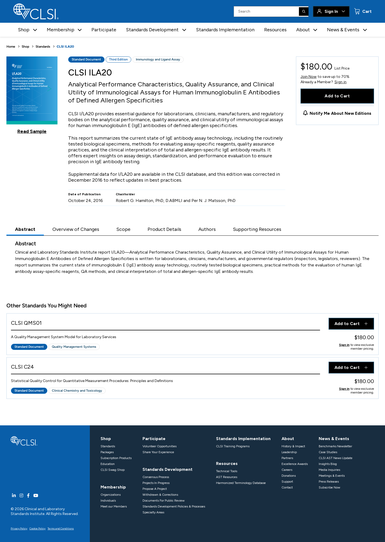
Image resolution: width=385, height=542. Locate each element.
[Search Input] (271, 11)
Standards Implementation (225, 30)
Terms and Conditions (61, 528)
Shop (25, 46)
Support (287, 481)
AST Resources (226, 477)
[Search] (304, 11)
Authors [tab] (207, 229)
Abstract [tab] (25, 229)
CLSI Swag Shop (113, 470)
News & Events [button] (343, 30)
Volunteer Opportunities (159, 446)
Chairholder (125, 194)
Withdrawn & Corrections (160, 495)
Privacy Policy (19, 528)
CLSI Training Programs (232, 446)
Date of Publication (84, 194)
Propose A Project (155, 489)
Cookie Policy (37, 528)
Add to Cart (337, 95)
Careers (287, 470)
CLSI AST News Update (335, 458)
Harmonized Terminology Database (241, 483)
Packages (107, 452)
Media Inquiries (329, 470)
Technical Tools (226, 471)
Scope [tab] (123, 229)
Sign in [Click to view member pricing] (344, 345)
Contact (287, 487)
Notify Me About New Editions (340, 113)
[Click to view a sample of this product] (31, 95)
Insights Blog (328, 464)
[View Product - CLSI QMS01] (165, 324)
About (288, 438)
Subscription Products (116, 458)
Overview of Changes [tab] (75, 229)
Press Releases (329, 481)
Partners (287, 458)
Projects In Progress (156, 483)
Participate (103, 30)
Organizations (111, 495)
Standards (43, 46)
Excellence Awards (295, 464)
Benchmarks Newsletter (335, 446)
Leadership (289, 452)
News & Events (334, 438)
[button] (35, 29)
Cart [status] (366, 11)
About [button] (303, 30)
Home (10, 46)
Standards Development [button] (152, 30)
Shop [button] (23, 30)
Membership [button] (60, 30)
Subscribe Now (329, 487)
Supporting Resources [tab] (257, 229)
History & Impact (293, 446)
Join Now (309, 76)
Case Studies (328, 452)
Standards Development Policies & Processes (174, 506)
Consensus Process (156, 477)
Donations (289, 476)
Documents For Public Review (163, 500)
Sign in (340, 82)
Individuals (108, 500)
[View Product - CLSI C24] (165, 368)
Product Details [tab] (164, 229)
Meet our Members (114, 506)
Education (108, 464)
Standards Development (167, 469)
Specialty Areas (153, 512)
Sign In (331, 11)
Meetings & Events (332, 476)
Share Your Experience (158, 452)
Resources (275, 30)
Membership (113, 487)
